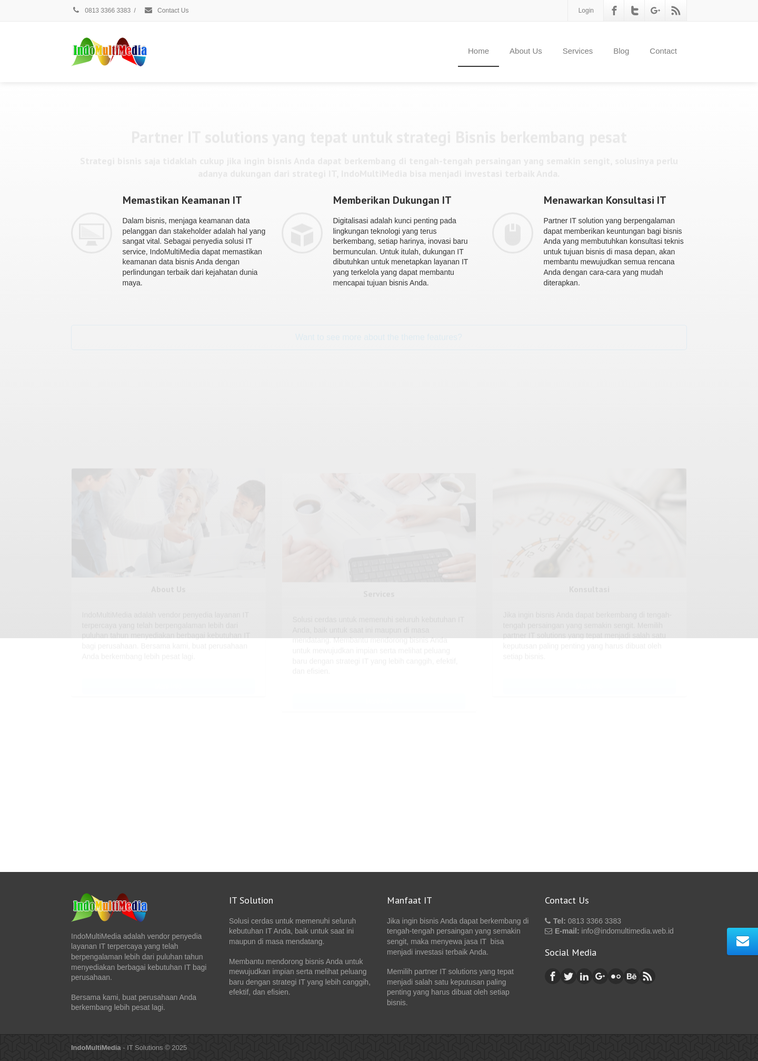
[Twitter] (634, 10)
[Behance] (632, 976)
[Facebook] (614, 10)
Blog (621, 50)
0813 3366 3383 (101, 10)
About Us (526, 50)
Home (478, 50)
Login (586, 10)
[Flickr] (616, 976)
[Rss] (675, 10)
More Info (168, 575)
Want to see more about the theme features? (378, 325)
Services (578, 50)
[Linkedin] (584, 976)
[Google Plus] (655, 10)
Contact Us (166, 10)
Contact (663, 50)
